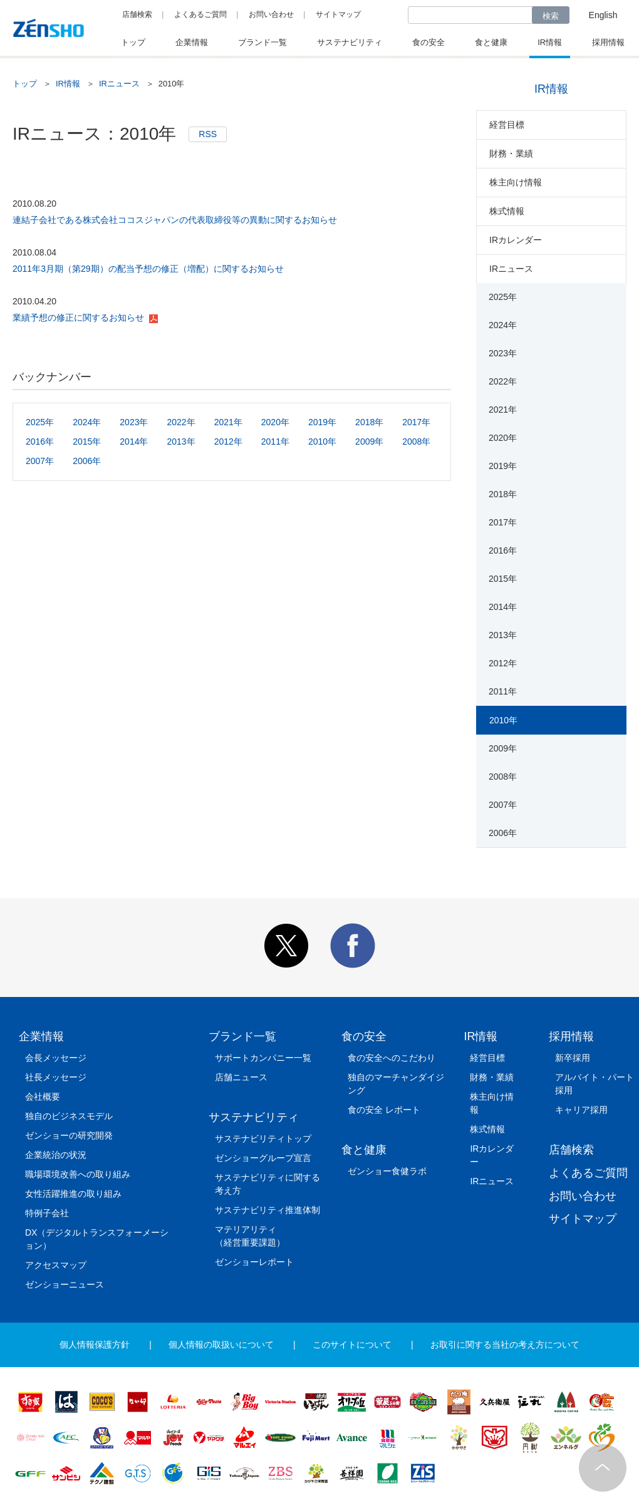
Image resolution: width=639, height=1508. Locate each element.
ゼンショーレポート (254, 1262)
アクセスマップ (55, 1265)
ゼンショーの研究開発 (69, 1135)
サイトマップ (338, 14)
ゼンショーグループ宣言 (263, 1158)
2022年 (181, 422)
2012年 (228, 441)
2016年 (40, 441)
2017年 (416, 422)
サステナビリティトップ (263, 1139)
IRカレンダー (515, 240)
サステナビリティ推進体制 (267, 1210)
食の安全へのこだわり (391, 1058)
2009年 (369, 441)
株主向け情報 (515, 182)
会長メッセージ (55, 1058)
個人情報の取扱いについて (221, 1345)
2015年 (87, 441)
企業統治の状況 (55, 1155)
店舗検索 (137, 14)
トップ (25, 83)
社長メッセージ (55, 1077)
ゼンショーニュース (64, 1284)
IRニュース (119, 83)
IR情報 (68, 83)
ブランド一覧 (242, 1036)
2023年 (134, 422)
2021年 (228, 422)
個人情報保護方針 (95, 1345)
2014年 (134, 441)
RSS (208, 134)
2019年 (322, 422)
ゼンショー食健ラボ (387, 1171)
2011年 (275, 441)
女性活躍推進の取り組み (73, 1194)
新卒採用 (572, 1058)
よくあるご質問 (200, 14)
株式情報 (506, 211)
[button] (286, 965)
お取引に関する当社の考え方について (504, 1345)
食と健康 (364, 1150)
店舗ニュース (241, 1077)
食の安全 (364, 1036)
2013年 (181, 441)
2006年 (87, 461)
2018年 (369, 422)
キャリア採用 (581, 1110)
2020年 (275, 422)
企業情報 (41, 1036)
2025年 (40, 422)
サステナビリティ (254, 1117)
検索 (551, 16)
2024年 (87, 422)
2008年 (416, 441)
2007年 (40, 461)
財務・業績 (511, 153)
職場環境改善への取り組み (77, 1174)
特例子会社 (47, 1213)
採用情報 (571, 1036)
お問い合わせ (271, 14)
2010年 (322, 441)
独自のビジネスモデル (69, 1116)
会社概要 (42, 1097)
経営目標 (506, 125)
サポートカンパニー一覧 (263, 1058)
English (603, 15)
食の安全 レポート (384, 1110)
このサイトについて (352, 1345)
